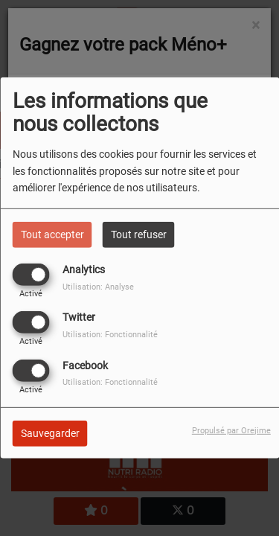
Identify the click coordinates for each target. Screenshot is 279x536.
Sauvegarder (50, 432)
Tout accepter (52, 234)
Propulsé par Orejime (231, 430)
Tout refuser (139, 234)
